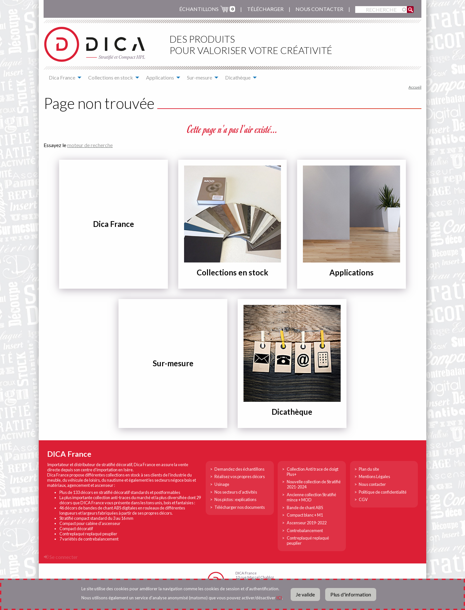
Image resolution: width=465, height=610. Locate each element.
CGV (363, 499)
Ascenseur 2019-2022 (306, 522)
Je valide (305, 594)
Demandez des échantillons (239, 469)
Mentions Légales (374, 476)
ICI (279, 597)
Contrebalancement (305, 530)
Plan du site (369, 469)
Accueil (414, 87)
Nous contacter (319, 9)
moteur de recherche (90, 145)
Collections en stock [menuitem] (110, 77)
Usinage (221, 484)
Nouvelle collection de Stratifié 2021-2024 (314, 484)
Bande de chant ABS (305, 507)
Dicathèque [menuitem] (238, 77)
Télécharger (265, 9)
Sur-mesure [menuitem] (199, 77)
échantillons (199, 9)
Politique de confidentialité (383, 492)
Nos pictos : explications (235, 499)
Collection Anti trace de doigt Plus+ (312, 471)
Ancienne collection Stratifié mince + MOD (311, 497)
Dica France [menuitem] (62, 77)
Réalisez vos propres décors (239, 476)
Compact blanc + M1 (305, 515)
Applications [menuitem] (160, 77)
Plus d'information (350, 594)
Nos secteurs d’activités (235, 492)
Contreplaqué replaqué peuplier (308, 540)
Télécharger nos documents (239, 507)
